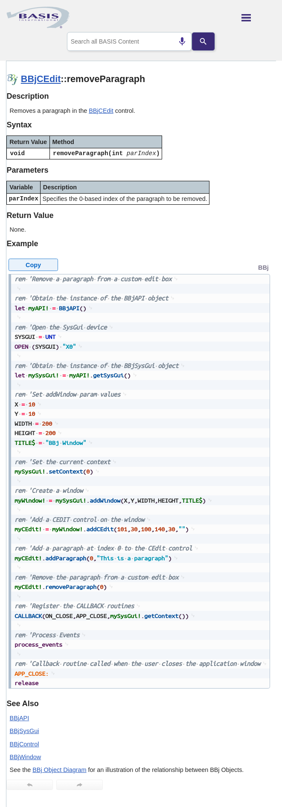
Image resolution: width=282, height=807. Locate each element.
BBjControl (24, 744)
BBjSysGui (24, 730)
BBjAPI (19, 718)
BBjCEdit (41, 79)
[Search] (203, 41)
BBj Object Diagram (59, 769)
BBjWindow (25, 757)
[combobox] (129, 41)
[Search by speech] (182, 41)
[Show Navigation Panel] (259, 17)
